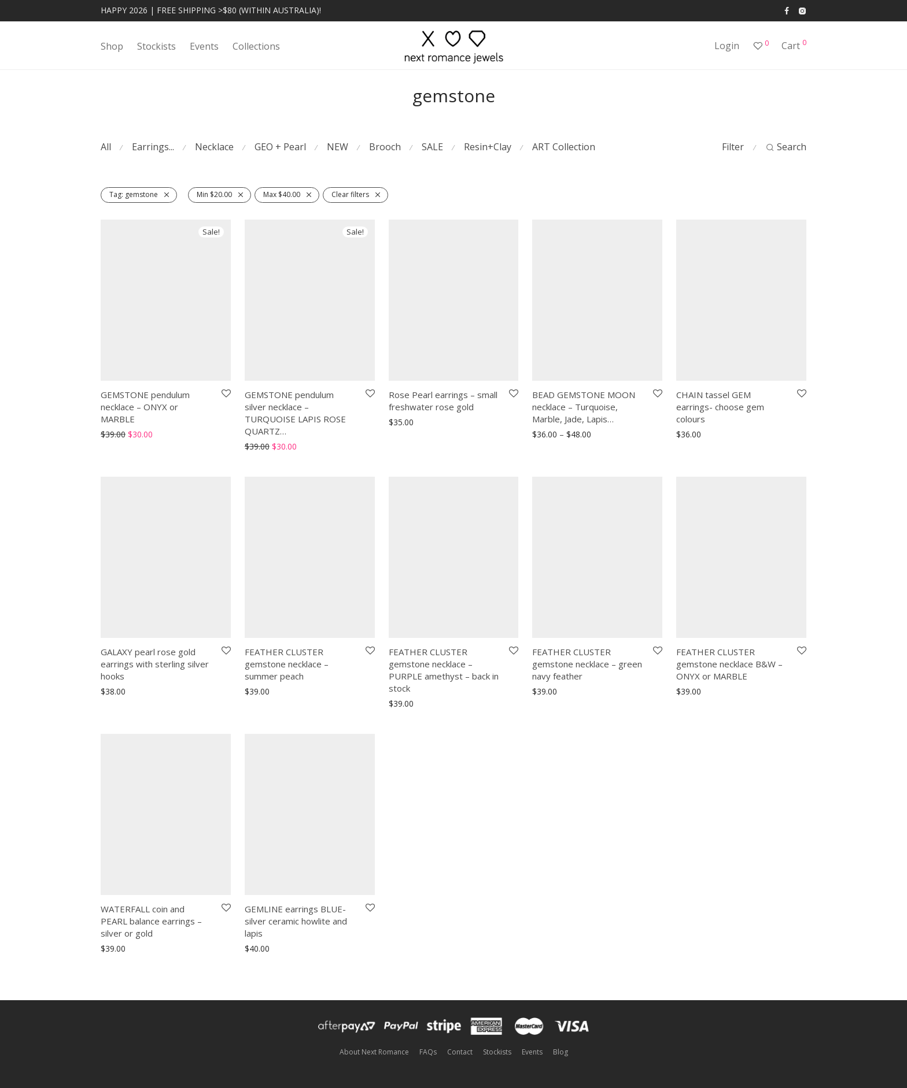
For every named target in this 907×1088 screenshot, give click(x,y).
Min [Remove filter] (214, 194)
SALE (432, 146)
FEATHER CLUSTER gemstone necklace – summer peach (287, 664)
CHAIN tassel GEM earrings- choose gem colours (720, 407)
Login (726, 45)
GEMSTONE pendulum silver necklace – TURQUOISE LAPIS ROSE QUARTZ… (295, 413)
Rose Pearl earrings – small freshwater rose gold (443, 401)
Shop (112, 46)
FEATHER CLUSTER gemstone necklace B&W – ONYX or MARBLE (729, 664)
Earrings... (153, 146)
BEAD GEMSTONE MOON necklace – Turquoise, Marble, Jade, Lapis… (583, 407)
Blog (560, 1052)
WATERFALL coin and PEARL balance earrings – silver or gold (151, 921)
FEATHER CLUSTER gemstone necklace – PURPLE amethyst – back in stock (444, 670)
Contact (460, 1052)
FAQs (428, 1052)
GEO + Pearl (280, 146)
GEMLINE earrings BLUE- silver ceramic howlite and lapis (296, 921)
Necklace (214, 146)
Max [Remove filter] (281, 194)
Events (204, 46)
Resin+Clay (487, 146)
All (106, 146)
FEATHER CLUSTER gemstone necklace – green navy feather (587, 664)
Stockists (156, 46)
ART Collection (563, 146)
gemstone (133, 194)
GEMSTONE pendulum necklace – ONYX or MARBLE (145, 407)
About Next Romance (374, 1052)
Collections (256, 46)
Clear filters (350, 194)
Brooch (385, 146)
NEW (337, 146)
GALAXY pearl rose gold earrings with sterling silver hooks (155, 664)
